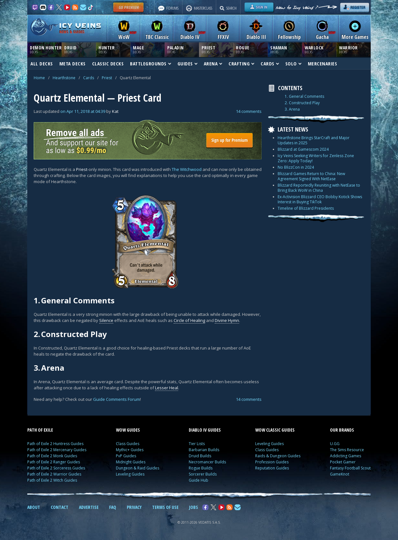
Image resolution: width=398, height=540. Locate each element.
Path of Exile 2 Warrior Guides (54, 474)
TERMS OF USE (165, 507)
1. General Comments (304, 96)
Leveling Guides (130, 474)
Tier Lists (197, 443)
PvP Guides (126, 456)
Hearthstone (64, 77)
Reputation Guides (272, 468)
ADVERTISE (89, 507)
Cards (88, 77)
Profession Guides (272, 462)
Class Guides (127, 443)
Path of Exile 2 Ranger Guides (53, 462)
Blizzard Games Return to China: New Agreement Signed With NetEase (311, 176)
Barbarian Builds (204, 449)
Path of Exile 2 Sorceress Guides (56, 468)
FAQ (112, 507)
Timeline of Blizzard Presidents (306, 208)
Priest (107, 77)
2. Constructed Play (302, 102)
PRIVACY (134, 507)
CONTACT (59, 507)
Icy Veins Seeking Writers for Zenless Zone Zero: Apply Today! (316, 158)
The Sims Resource (347, 449)
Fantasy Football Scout (350, 468)
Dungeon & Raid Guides (137, 468)
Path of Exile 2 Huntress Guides (55, 443)
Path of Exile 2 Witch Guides (52, 480)
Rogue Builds (200, 468)
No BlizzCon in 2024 (296, 167)
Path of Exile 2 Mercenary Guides (56, 449)
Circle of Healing (189, 320)
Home (39, 77)
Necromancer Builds (207, 462)
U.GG (335, 443)
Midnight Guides (130, 462)
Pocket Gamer (343, 462)
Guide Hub (198, 480)
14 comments (249, 111)
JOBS (193, 507)
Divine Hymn (227, 320)
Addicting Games (345, 456)
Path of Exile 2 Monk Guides (52, 456)
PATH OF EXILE (40, 430)
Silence (106, 320)
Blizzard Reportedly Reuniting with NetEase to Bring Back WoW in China (319, 187)
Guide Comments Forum (116, 399)
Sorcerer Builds (203, 474)
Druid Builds (200, 456)
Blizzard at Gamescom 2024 (303, 149)
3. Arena (292, 109)
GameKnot (339, 474)
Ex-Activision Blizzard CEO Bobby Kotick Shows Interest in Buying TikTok (320, 199)
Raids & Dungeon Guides (277, 456)
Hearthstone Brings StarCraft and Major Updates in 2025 (314, 140)
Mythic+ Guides (129, 449)
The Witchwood (187, 169)
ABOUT (33, 507)
